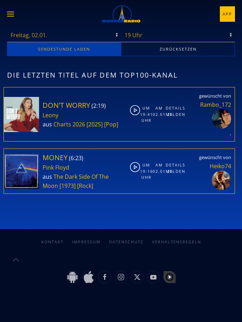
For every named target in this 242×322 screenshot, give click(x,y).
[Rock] (85, 186)
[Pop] (111, 124)
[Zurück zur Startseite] (121, 14)
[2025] (95, 124)
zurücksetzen (178, 49)
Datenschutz (126, 241)
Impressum (86, 241)
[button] (10, 14)
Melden (171, 114)
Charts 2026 (69, 124)
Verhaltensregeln (176, 241)
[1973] (67, 186)
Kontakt (52, 241)
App (227, 14)
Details (171, 108)
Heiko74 (220, 166)
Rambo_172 (215, 105)
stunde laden (64, 49)
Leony (50, 115)
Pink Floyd (56, 167)
